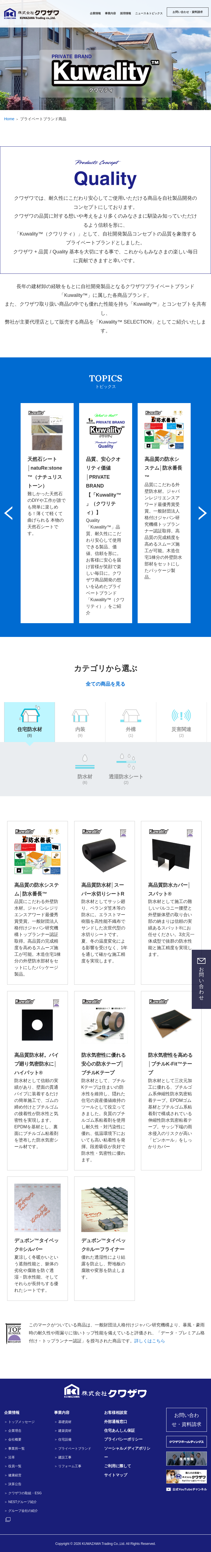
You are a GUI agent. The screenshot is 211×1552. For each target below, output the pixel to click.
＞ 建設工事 (62, 1457)
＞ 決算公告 (12, 1484)
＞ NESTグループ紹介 (20, 1502)
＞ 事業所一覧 (14, 1448)
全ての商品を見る (105, 684)
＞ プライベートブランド (72, 1448)
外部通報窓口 (115, 1421)
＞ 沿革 (9, 1457)
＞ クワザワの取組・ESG (23, 1493)
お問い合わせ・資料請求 (186, 1420)
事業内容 (62, 1412)
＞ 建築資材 (62, 1431)
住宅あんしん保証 (119, 1430)
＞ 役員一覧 (12, 1466)
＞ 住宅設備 (62, 1439)
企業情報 (12, 1412)
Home (9, 119)
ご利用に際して (117, 1466)
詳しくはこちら (149, 1341)
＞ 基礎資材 (62, 1422)
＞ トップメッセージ (19, 1422)
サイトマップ (115, 1475)
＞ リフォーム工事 (67, 1466)
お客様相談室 (115, 1412)
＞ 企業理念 (12, 1431)
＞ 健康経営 (12, 1475)
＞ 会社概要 (12, 1439)
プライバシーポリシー (123, 1439)
